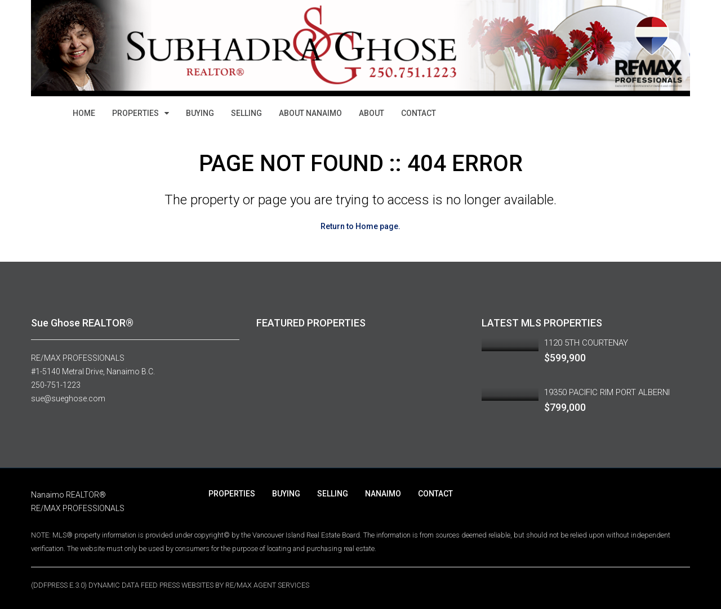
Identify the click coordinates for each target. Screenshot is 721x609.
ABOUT (371, 113)
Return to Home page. (360, 226)
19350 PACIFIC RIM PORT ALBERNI (607, 392)
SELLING (246, 113)
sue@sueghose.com (68, 398)
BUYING (200, 113)
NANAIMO (383, 493)
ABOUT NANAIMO (310, 113)
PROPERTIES (135, 113)
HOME (84, 113)
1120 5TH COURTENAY (586, 343)
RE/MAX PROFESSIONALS (77, 357)
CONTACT (418, 113)
